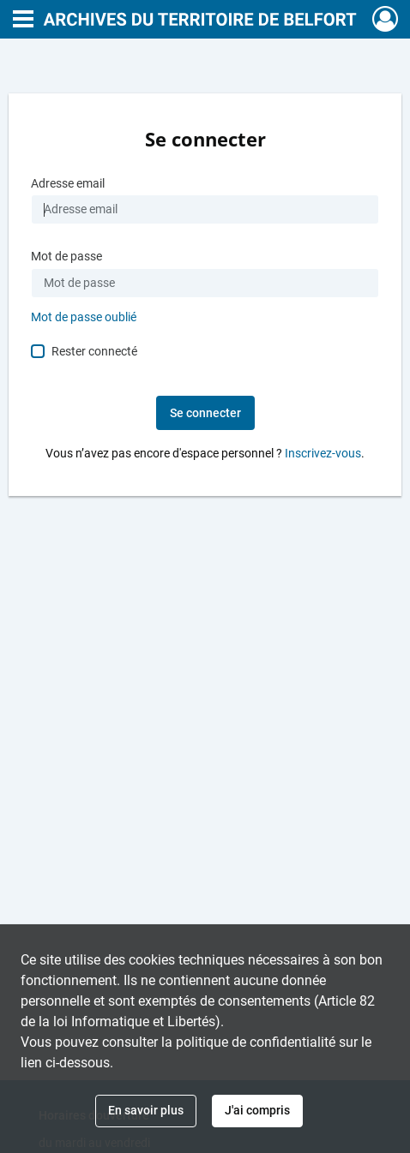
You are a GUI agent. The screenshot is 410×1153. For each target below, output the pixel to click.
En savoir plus (146, 1110)
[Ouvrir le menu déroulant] (23, 20)
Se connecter (205, 413)
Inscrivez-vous (323, 453)
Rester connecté (94, 351)
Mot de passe (66, 256)
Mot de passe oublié (83, 317)
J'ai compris (257, 1110)
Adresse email (68, 183)
